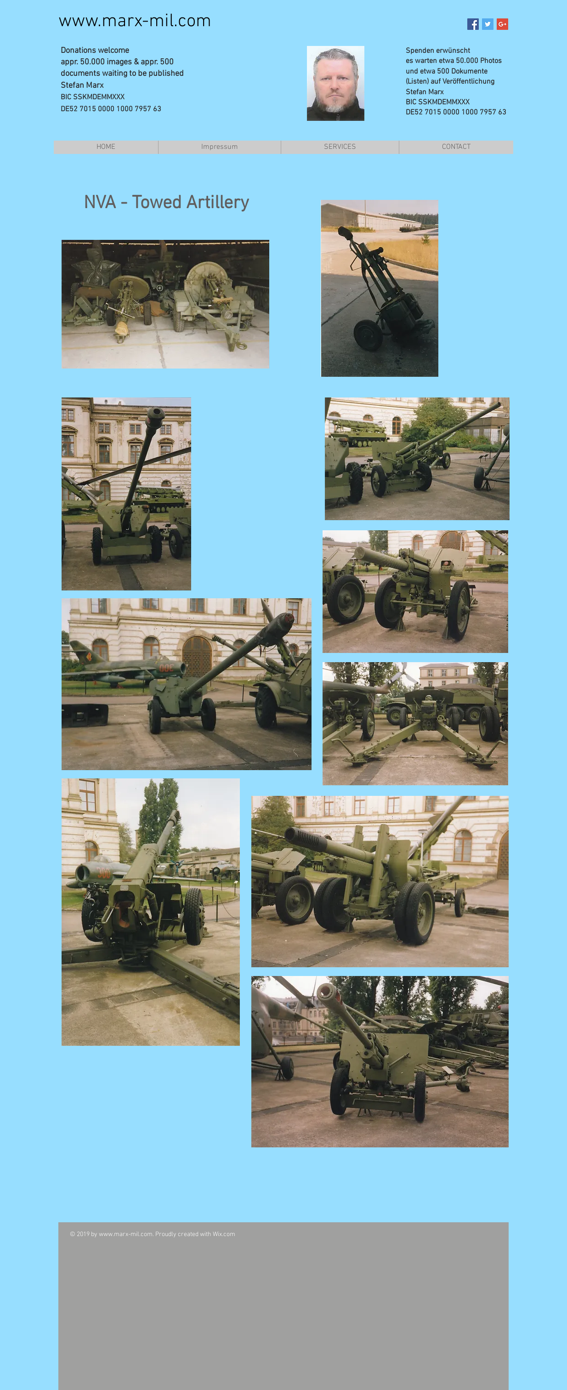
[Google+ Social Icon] (502, 24)
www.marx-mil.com (134, 22)
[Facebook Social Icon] (473, 24)
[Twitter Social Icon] (487, 24)
